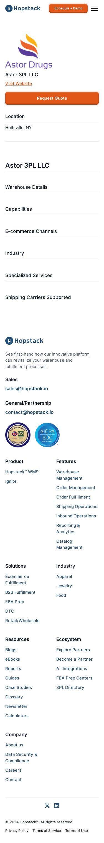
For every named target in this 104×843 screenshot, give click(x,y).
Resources (17, 639)
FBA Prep (14, 601)
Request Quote (52, 98)
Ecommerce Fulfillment (17, 579)
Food (61, 595)
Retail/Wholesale (22, 620)
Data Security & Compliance (21, 757)
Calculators (17, 715)
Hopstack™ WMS (22, 471)
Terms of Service (46, 830)
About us (14, 745)
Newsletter (16, 706)
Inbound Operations (76, 516)
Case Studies (18, 687)
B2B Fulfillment (20, 592)
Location (15, 116)
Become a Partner (74, 659)
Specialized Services (28, 275)
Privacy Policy (16, 830)
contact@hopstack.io (29, 412)
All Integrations (71, 668)
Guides (12, 678)
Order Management (75, 487)
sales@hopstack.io (26, 388)
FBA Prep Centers (74, 678)
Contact (13, 779)
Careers (13, 770)
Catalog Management (69, 544)
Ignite (11, 481)
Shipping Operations (76, 506)
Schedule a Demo (68, 8)
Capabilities (18, 209)
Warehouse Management (69, 475)
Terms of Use (76, 830)
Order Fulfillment (73, 497)
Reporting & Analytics (68, 528)
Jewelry (64, 585)
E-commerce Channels (31, 231)
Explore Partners (73, 649)
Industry (14, 253)
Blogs (10, 649)
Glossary (14, 696)
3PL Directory (70, 687)
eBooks (12, 659)
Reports (13, 668)
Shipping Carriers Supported (38, 297)
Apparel (64, 576)
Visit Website (18, 83)
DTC (9, 611)
